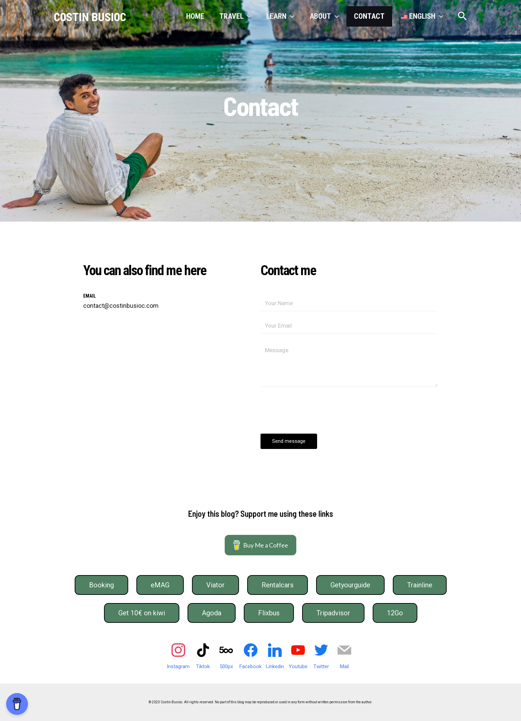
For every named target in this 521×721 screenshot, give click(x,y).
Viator (215, 585)
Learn (280, 16)
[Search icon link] (462, 16)
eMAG (160, 585)
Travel (235, 16)
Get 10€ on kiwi (141, 613)
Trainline (419, 585)
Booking (101, 585)
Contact (369, 16)
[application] (247, 16)
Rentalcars (278, 585)
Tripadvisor (333, 613)
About (324, 16)
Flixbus (269, 613)
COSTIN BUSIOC (90, 16)
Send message (289, 441)
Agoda (211, 613)
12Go (395, 613)
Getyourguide (350, 585)
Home (195, 16)
